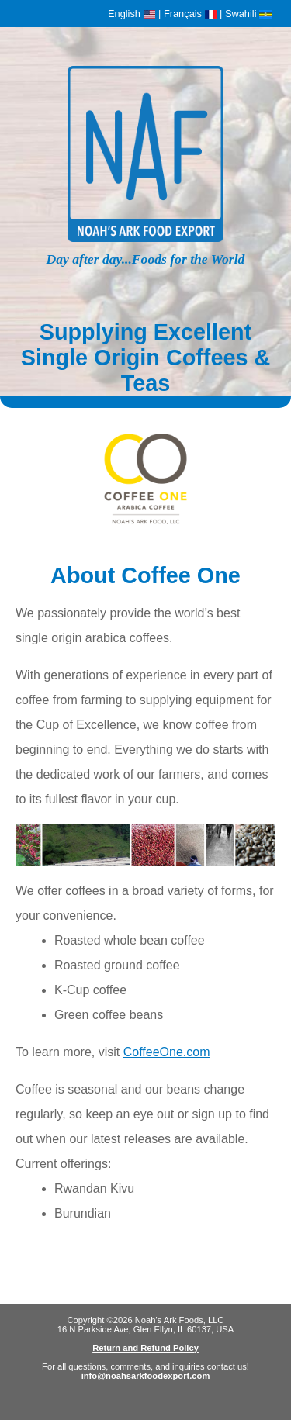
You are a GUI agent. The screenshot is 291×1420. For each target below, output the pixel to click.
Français (190, 13)
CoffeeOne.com (166, 1052)
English (131, 13)
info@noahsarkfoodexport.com (145, 1375)
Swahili (248, 13)
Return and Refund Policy (145, 1348)
